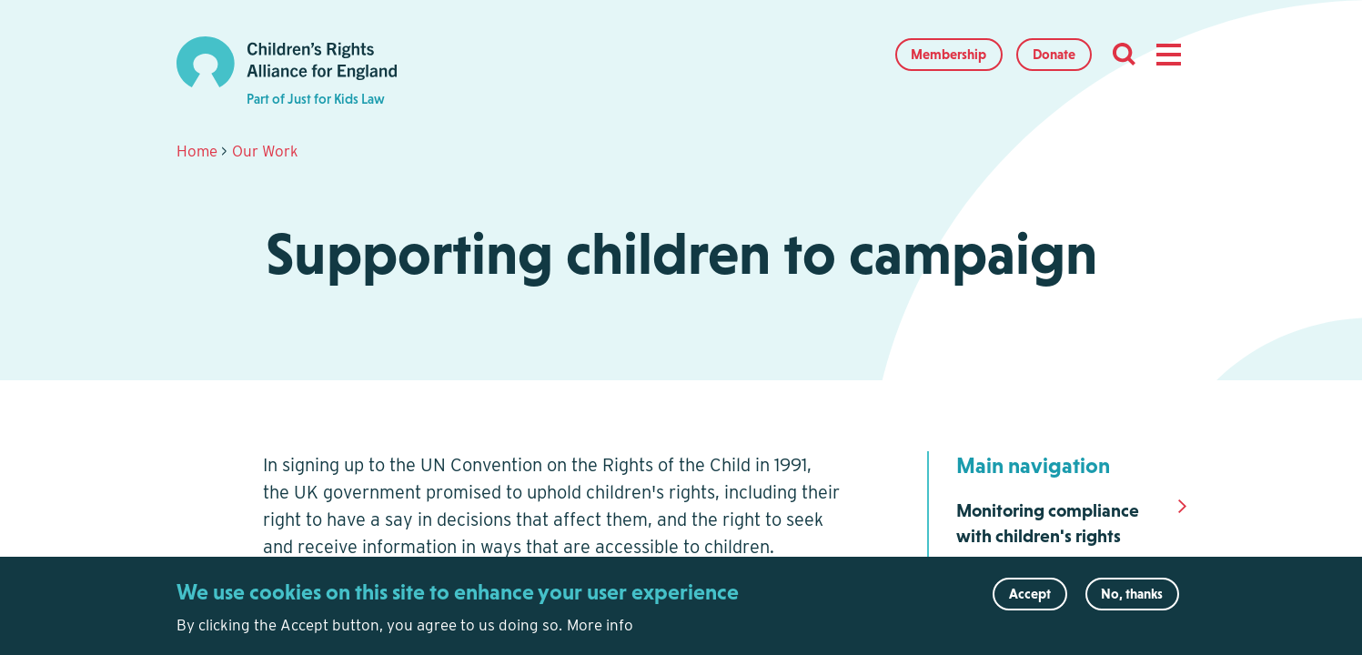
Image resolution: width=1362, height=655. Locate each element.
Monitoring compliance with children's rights (1047, 523)
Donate (1054, 54)
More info (600, 631)
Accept (1030, 600)
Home (197, 151)
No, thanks (1132, 600)
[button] (1168, 54)
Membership (948, 54)
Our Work (265, 151)
